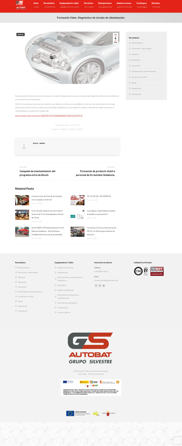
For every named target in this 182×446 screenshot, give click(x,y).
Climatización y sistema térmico (144, 77)
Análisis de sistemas (65, 273)
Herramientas (63, 313)
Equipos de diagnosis (66, 296)
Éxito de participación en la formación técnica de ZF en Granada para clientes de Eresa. (48, 220)
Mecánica (135, 60)
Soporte (162, 3)
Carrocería (136, 71)
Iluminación (136, 66)
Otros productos (64, 318)
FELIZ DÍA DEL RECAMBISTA (99, 202)
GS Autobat (72, 135)
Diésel (134, 89)
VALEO (80, 135)
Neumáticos (136, 94)
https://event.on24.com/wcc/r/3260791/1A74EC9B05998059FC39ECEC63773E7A (49, 121)
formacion (63, 135)
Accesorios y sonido (139, 83)
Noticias (21, 40)
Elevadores (62, 291)
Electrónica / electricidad (141, 54)
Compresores (63, 278)
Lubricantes (136, 100)
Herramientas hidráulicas (67, 309)
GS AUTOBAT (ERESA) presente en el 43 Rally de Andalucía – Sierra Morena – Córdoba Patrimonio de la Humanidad (48, 237)
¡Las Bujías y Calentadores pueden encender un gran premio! (101, 218)
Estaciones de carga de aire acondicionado (68, 302)
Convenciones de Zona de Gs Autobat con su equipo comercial (47, 204)
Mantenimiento (137, 49)
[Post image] (22, 206)
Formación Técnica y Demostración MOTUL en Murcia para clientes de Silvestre (101, 237)
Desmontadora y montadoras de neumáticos (70, 284)
